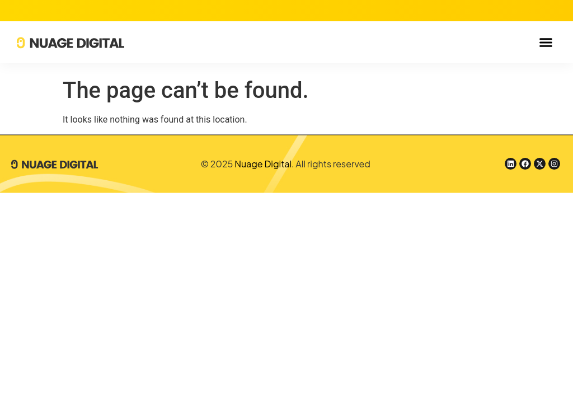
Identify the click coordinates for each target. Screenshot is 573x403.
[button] (545, 42)
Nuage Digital (263, 164)
